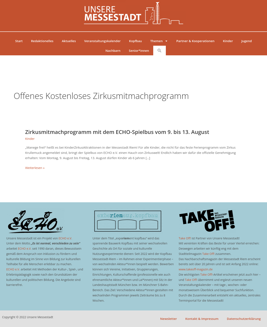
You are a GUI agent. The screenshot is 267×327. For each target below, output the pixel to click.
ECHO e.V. (65, 238)
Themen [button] (159, 41)
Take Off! (185, 238)
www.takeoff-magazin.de (195, 269)
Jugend (246, 41)
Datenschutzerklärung (244, 319)
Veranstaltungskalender (102, 41)
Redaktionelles (42, 41)
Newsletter (168, 319)
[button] (159, 50)
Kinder (228, 41)
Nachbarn (112, 50)
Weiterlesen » (35, 167)
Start (18, 41)
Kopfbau (135, 41)
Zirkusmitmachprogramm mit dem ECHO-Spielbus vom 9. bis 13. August (119, 132)
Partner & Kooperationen (195, 41)
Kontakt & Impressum (202, 319)
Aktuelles (69, 41)
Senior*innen (139, 50)
